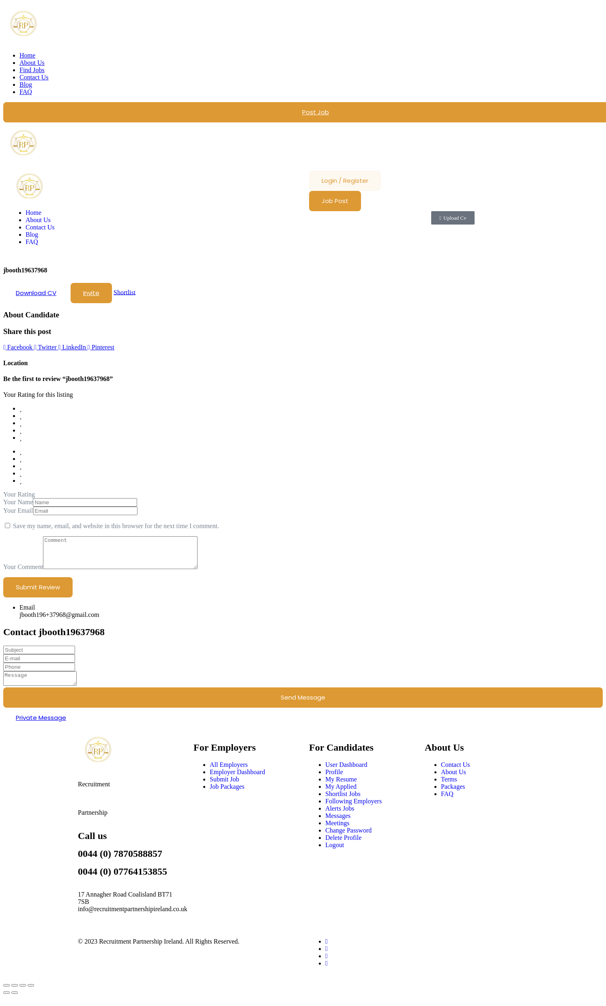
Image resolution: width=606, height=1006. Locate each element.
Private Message (41, 726)
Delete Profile (343, 846)
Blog (25, 84)
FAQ (25, 91)
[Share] (22, 994)
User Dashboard (346, 773)
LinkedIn (73, 347)
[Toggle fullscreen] (14, 994)
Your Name (18, 502)
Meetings (337, 831)
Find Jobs (32, 69)
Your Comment (23, 572)
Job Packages (227, 795)
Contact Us (34, 77)
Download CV (36, 293)
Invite (91, 293)
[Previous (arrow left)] (6, 1001)
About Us (32, 62)
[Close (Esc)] (31, 994)
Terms (449, 787)
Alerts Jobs (340, 816)
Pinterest (101, 347)
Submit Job (224, 787)
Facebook (18, 347)
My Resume (341, 787)
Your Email (18, 510)
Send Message (303, 706)
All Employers (229, 773)
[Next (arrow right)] (14, 1001)
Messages (337, 824)
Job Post (335, 201)
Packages (453, 795)
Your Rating (19, 494)
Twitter (46, 347)
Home (27, 55)
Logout (334, 853)
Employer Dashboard (237, 780)
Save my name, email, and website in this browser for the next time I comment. (116, 525)
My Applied (341, 795)
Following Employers (353, 809)
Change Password (348, 838)
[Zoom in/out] (6, 994)
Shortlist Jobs (343, 802)
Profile (334, 780)
